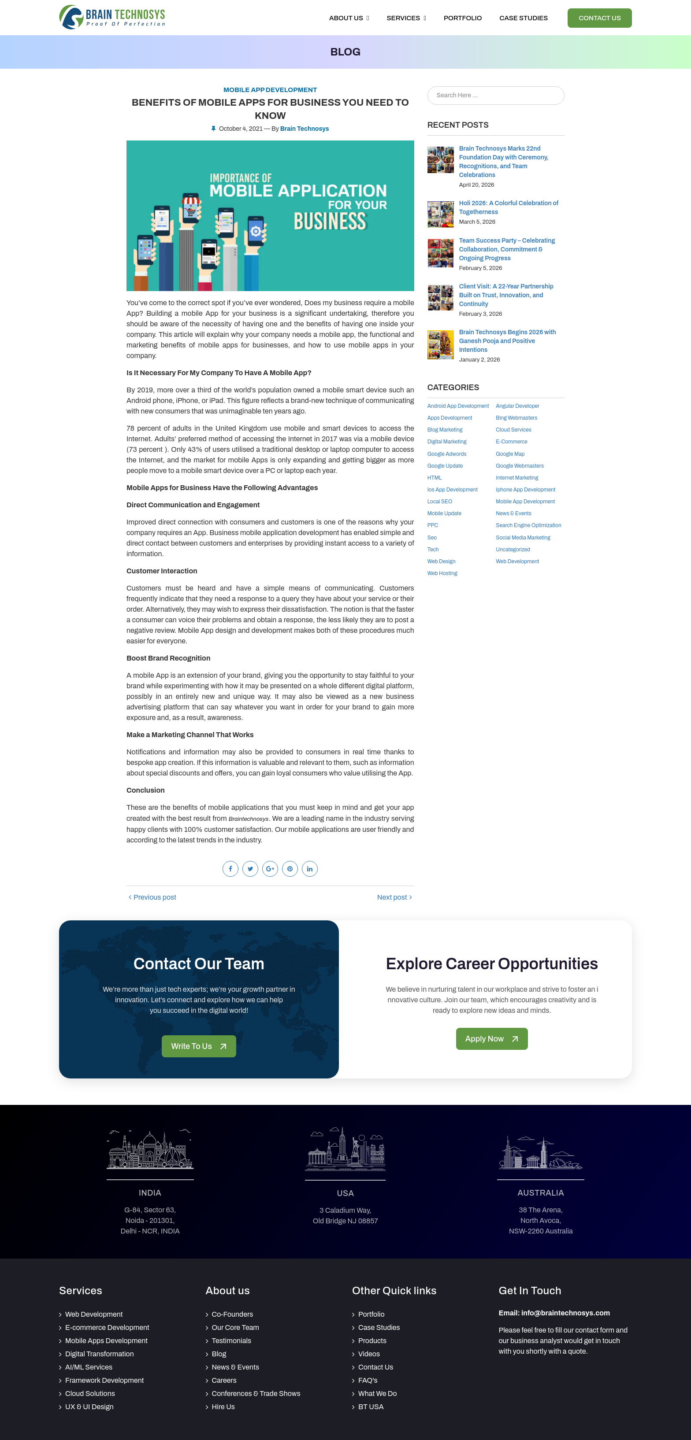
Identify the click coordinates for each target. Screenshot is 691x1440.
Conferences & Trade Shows (256, 1393)
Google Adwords (447, 454)
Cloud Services (513, 430)
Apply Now (492, 1038)
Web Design (441, 561)
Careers (224, 1380)
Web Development (517, 561)
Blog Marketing (445, 430)
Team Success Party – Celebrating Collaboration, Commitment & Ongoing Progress (507, 249)
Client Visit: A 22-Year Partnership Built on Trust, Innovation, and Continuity (506, 295)
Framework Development (104, 1380)
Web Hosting (442, 573)
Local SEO (440, 501)
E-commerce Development (107, 1327)
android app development (458, 406)
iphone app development (525, 490)
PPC (432, 525)
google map (510, 454)
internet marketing (517, 478)
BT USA (371, 1406)
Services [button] (406, 18)
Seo (432, 538)
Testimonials (232, 1340)
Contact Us (600, 18)
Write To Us (199, 1046)
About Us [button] (349, 18)
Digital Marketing (447, 442)
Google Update (445, 466)
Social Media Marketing (523, 538)
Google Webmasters (520, 466)
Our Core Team (236, 1327)
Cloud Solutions (90, 1393)
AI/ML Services (88, 1367)
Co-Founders (232, 1314)
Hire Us (223, 1406)
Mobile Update (444, 513)
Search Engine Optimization (528, 525)
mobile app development (525, 501)
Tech (433, 549)
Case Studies (524, 18)
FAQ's (368, 1380)
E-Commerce (512, 442)
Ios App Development (452, 490)
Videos (369, 1354)
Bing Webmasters (516, 418)
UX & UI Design (89, 1406)
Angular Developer (517, 406)
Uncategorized (513, 549)
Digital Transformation (99, 1354)
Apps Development (449, 418)
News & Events (513, 513)
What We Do (377, 1393)
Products (372, 1340)
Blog (219, 1354)
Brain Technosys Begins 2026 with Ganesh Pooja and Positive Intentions (507, 341)
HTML (434, 478)
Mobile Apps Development (106, 1340)
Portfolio (463, 18)
